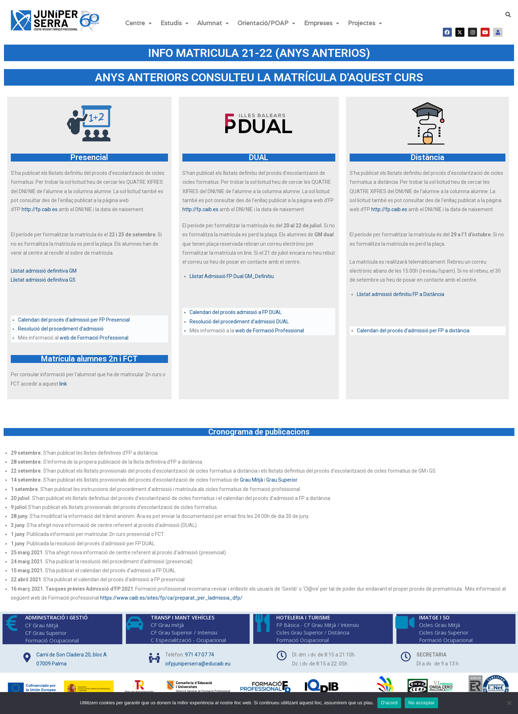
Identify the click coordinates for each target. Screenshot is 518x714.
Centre (138, 23)
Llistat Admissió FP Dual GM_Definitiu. (232, 276)
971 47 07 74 (199, 655)
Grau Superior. (282, 480)
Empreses (321, 23)
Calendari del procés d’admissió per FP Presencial (74, 320)
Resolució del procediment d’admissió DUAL (239, 321)
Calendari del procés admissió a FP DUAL (236, 312)
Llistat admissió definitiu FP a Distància (400, 294)
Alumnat (213, 23)
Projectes (365, 23)
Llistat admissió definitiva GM (44, 271)
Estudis (174, 23)
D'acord (389, 702)
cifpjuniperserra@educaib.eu (198, 664)
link (63, 384)
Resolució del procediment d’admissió (61, 329)
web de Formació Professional (95, 338)
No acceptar (421, 702)
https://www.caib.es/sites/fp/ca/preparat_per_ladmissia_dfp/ (171, 598)
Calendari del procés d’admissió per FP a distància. (414, 330)
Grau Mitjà (251, 480)
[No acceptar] (509, 702)
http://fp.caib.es (40, 209)
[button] (138, 23)
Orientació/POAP (266, 23)
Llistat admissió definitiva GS (43, 280)
